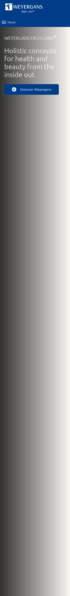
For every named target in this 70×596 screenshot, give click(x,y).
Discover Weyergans (31, 89)
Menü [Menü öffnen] (8, 22)
